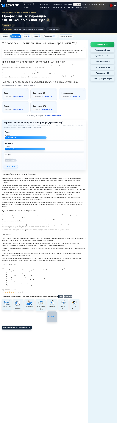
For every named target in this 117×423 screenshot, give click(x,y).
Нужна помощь (102, 45)
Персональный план (102, 50)
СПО (9, 1)
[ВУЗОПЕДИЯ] (11, 6)
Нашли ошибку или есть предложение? (15, 327)
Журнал (101, 4)
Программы (68, 4)
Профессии (77, 4)
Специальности (57, 4)
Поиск (85, 7)
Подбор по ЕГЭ (57, 7)
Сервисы (94, 4)
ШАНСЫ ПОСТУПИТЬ (109, 1)
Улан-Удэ (6, 25)
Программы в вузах (102, 67)
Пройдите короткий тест (53, 116)
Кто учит (67, 7)
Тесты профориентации (102, 79)
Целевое (79, 7)
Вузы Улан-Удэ (45, 4)
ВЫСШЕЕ (4, 1)
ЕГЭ (72, 7)
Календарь (86, 4)
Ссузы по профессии (102, 62)
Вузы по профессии (102, 56)
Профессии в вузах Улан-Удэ (10, 12)
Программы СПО (102, 73)
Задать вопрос (45, 7)
